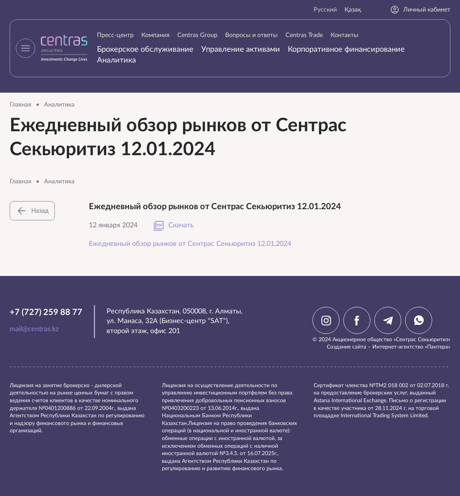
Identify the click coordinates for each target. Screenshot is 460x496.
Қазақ (353, 10)
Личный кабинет (420, 9)
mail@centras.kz (34, 329)
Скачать (173, 226)
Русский (325, 10)
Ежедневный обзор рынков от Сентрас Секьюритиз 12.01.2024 (190, 243)
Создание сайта (346, 347)
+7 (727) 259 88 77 (46, 312)
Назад (32, 211)
